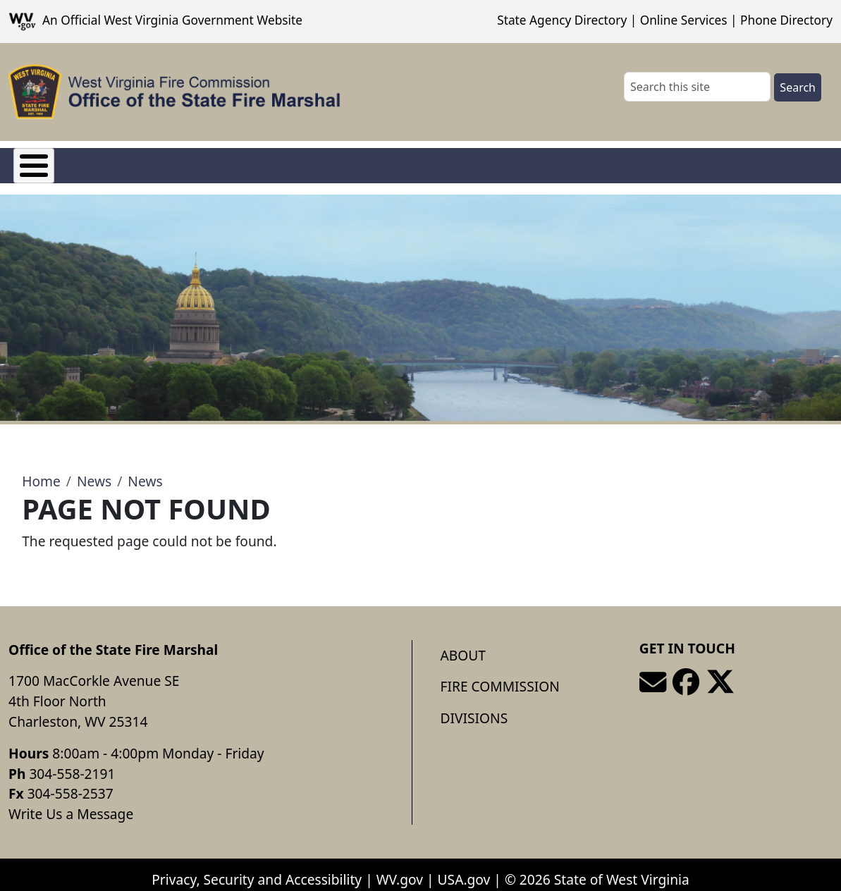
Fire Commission (154, 161)
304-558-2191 (72, 763)
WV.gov (399, 868)
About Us (43, 161)
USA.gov (464, 868)
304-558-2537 (70, 783)
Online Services (684, 20)
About (463, 644)
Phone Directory (786, 20)
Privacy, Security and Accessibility (257, 868)
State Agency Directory (562, 20)
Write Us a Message (70, 803)
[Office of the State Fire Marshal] (174, 92)
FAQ (334, 161)
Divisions (263, 161)
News (94, 471)
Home (41, 471)
